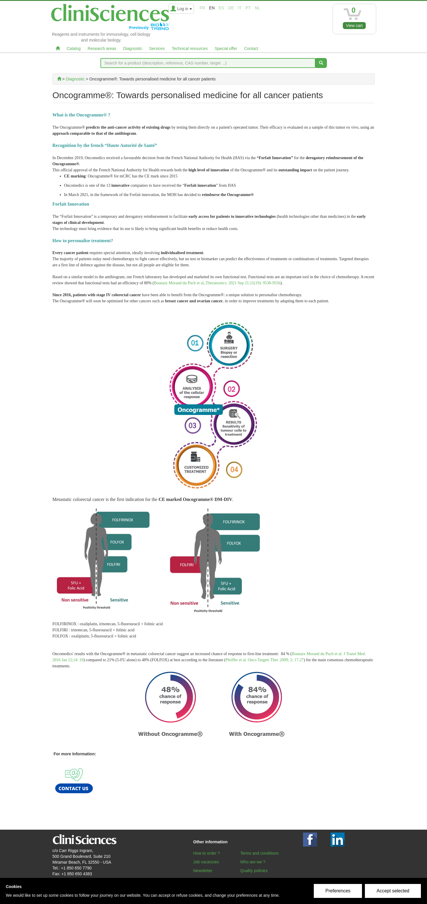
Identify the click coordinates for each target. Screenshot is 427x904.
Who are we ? (252, 862)
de (231, 8)
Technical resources (190, 48)
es (221, 8)
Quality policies (254, 870)
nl (257, 8)
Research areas (102, 48)
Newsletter (202, 870)
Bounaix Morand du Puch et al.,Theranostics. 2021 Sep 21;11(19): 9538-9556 (217, 283)
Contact (251, 48)
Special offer (226, 48)
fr (202, 8)
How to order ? (206, 853)
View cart (354, 25)
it (239, 8)
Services (157, 48)
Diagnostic (132, 48)
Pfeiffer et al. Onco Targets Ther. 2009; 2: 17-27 (265, 660)
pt (248, 8)
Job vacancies (206, 862)
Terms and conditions (259, 853)
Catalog (74, 48)
